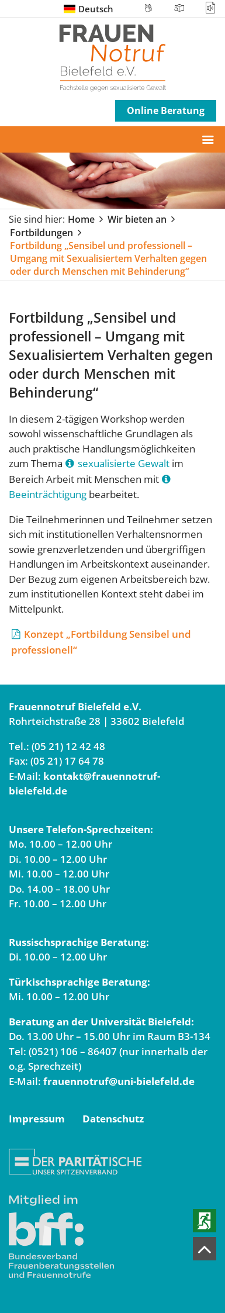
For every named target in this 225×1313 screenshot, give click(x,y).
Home (81, 219)
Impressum (37, 1118)
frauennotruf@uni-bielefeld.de (119, 1081)
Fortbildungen (41, 232)
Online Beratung (166, 110)
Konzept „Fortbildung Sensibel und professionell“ (101, 641)
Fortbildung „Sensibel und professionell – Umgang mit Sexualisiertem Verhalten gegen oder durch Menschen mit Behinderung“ (108, 258)
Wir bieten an (137, 219)
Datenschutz (113, 1118)
